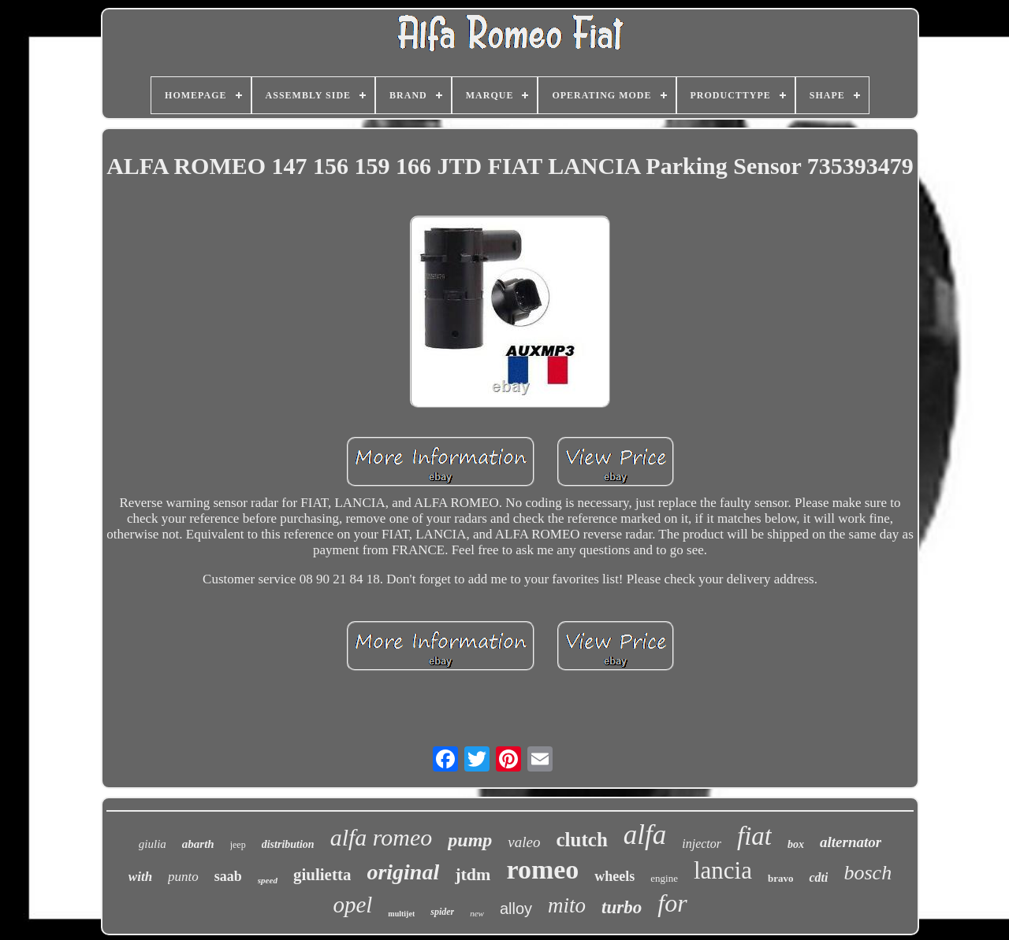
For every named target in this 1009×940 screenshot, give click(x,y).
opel (352, 904)
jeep (238, 844)
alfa (645, 835)
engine (664, 878)
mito (567, 905)
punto (183, 876)
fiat (754, 836)
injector (701, 843)
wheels (614, 876)
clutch (582, 839)
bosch (867, 872)
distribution (288, 844)
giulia (152, 844)
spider (442, 911)
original (403, 872)
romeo (542, 869)
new (477, 913)
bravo (781, 878)
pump (470, 840)
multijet (401, 913)
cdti (818, 877)
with (140, 876)
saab (228, 876)
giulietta (322, 874)
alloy (516, 908)
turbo (621, 907)
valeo (524, 842)
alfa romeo (381, 837)
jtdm (472, 874)
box (795, 844)
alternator (850, 842)
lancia (723, 870)
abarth (198, 844)
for (672, 903)
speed (267, 880)
